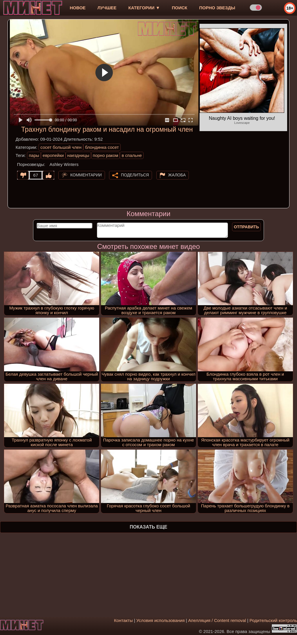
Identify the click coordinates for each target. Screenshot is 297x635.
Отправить (246, 227)
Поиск (179, 7)
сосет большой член (61, 147)
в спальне (132, 155)
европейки (53, 155)
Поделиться (135, 175)
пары (34, 155)
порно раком (105, 155)
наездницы (78, 155)
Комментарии (86, 175)
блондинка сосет (102, 147)
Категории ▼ (144, 7)
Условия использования (160, 620)
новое (78, 7)
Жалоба (177, 175)
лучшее (106, 7)
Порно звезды (217, 7)
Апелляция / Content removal (217, 620)
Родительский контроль (273, 620)
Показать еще (148, 526)
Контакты (123, 620)
